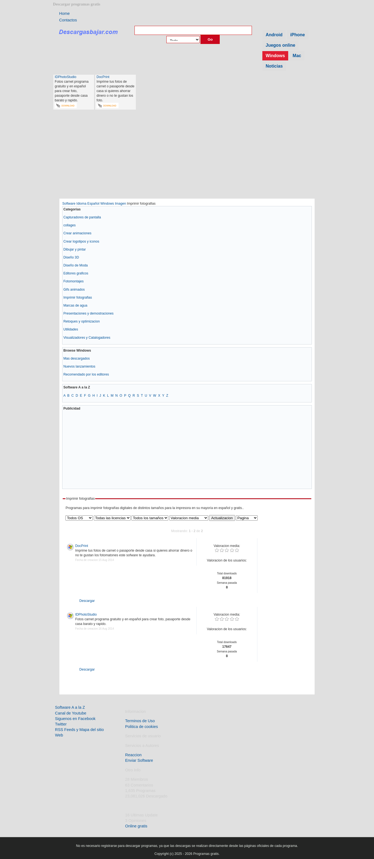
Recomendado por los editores (86, 374)
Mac (297, 55)
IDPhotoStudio (65, 77)
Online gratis (136, 826)
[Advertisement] (187, 156)
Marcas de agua (75, 305)
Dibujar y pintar (74, 249)
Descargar (83, 601)
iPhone (297, 34)
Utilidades (70, 329)
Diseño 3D (71, 257)
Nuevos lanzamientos (79, 366)
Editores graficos (75, 273)
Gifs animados (74, 289)
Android (274, 34)
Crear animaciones (77, 233)
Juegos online (280, 45)
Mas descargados (76, 358)
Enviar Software (139, 760)
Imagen (120, 203)
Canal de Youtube (70, 713)
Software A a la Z (70, 707)
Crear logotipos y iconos (81, 241)
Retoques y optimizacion (81, 321)
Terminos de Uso (140, 721)
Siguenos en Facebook (75, 718)
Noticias (274, 66)
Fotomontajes (73, 281)
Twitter (61, 724)
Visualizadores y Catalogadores (86, 338)
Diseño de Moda (75, 265)
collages (69, 225)
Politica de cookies (141, 726)
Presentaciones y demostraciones (88, 313)
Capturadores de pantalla (82, 217)
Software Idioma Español (80, 203)
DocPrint (103, 77)
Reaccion (133, 755)
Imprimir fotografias (77, 297)
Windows (275, 55)
